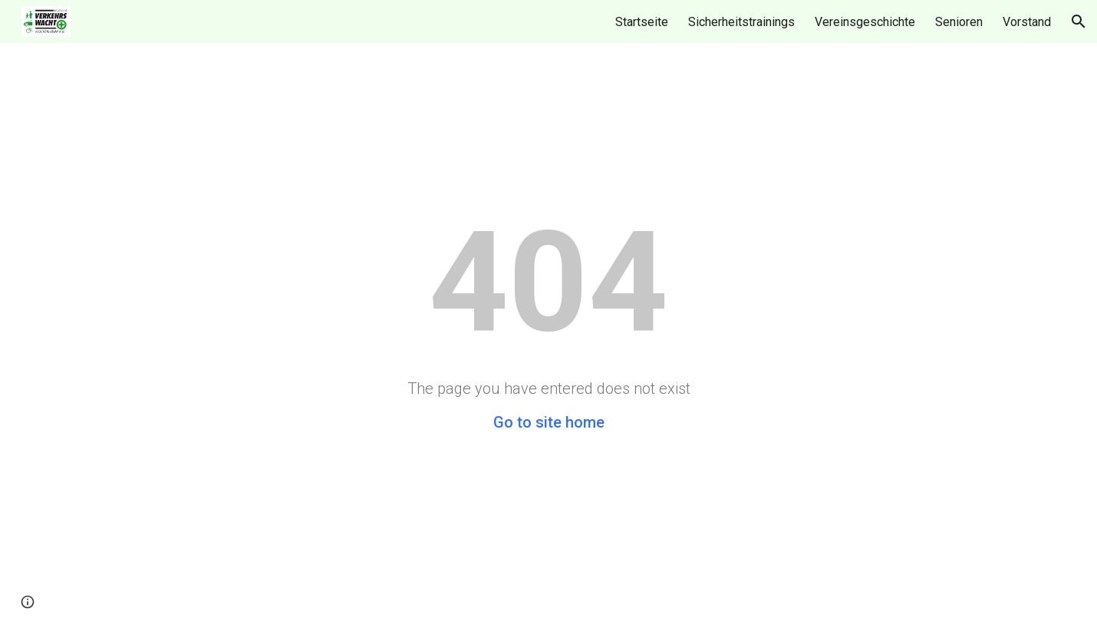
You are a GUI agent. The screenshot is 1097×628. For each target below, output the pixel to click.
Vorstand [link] (1027, 22)
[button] (1078, 21)
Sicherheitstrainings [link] (741, 22)
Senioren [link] (959, 22)
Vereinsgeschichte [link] (865, 22)
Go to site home (549, 422)
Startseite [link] (641, 22)
